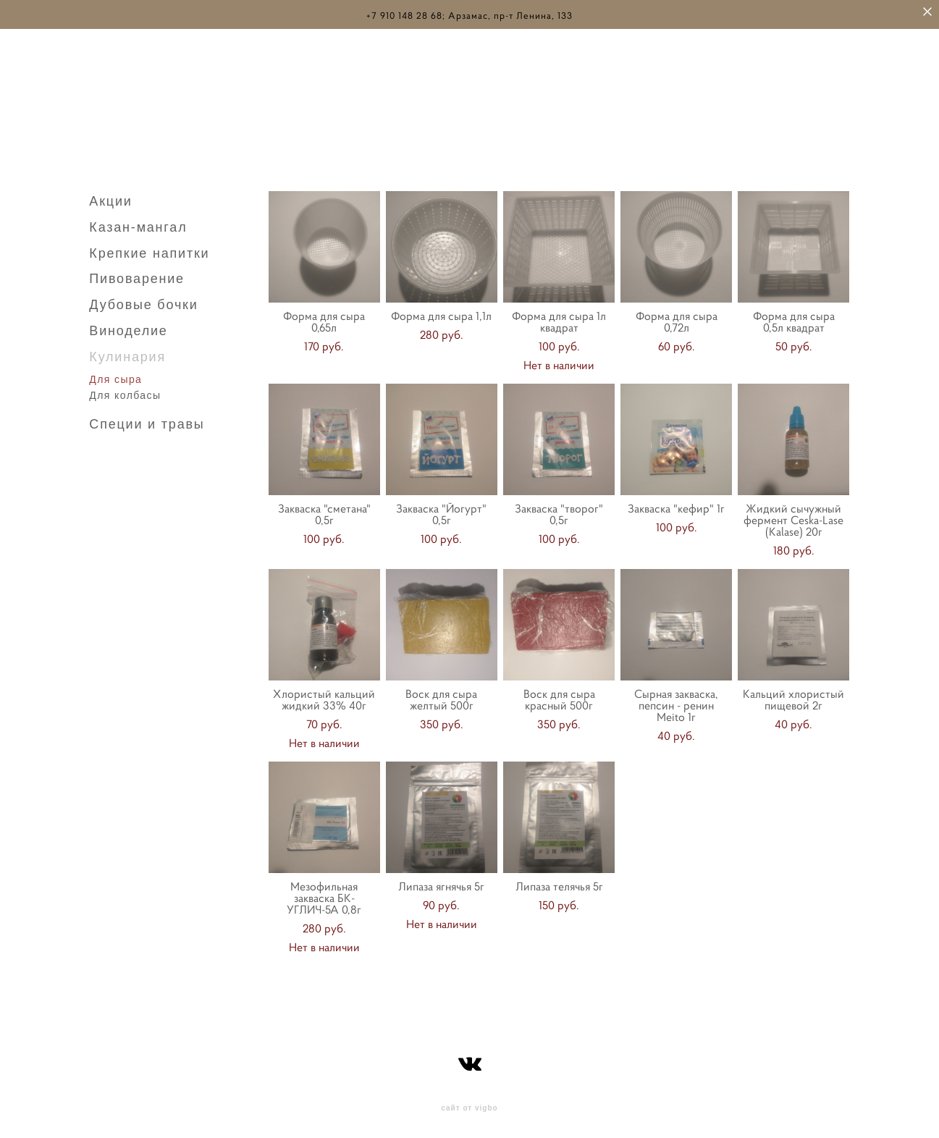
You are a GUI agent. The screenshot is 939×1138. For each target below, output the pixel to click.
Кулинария (127, 352)
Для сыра (115, 375)
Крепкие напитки (149, 249)
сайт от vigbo (469, 1104)
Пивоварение (137, 274)
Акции (110, 197)
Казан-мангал (138, 223)
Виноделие (128, 326)
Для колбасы (125, 391)
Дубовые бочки (143, 300)
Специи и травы (146, 420)
